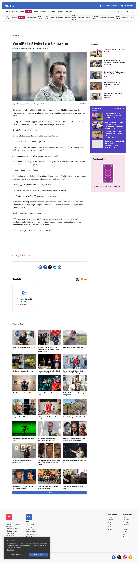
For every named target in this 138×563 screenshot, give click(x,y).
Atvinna (125, 522)
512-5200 (32, 524)
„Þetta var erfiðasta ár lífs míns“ (114, 50)
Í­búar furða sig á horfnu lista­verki (74, 417)
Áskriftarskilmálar (31, 534)
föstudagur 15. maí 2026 (111, 6)
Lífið (15, 255)
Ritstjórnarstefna (31, 532)
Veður (125, 527)
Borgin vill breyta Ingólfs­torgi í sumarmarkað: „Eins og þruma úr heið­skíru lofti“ (48, 349)
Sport (109, 522)
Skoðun (110, 527)
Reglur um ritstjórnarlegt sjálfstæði (13, 525)
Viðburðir (126, 524)
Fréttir (110, 517)
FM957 (125, 532)
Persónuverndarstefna (12, 528)
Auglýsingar (29, 527)
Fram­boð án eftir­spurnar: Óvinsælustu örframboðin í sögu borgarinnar (114, 62)
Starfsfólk (29, 536)
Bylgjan (125, 529)
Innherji (125, 517)
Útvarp (110, 532)
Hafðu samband (31, 529)
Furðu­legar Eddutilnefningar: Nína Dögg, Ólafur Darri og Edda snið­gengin (49, 462)
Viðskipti (110, 520)
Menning (25, 255)
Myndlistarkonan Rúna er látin (22, 393)
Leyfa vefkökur (38, 554)
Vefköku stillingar (16, 554)
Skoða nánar (10, 549)
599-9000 (11, 536)
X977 (124, 534)
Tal (124, 537)
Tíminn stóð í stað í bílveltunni (73, 347)
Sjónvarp (110, 529)
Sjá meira (49, 492)
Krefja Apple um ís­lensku (20, 417)
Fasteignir (126, 520)
